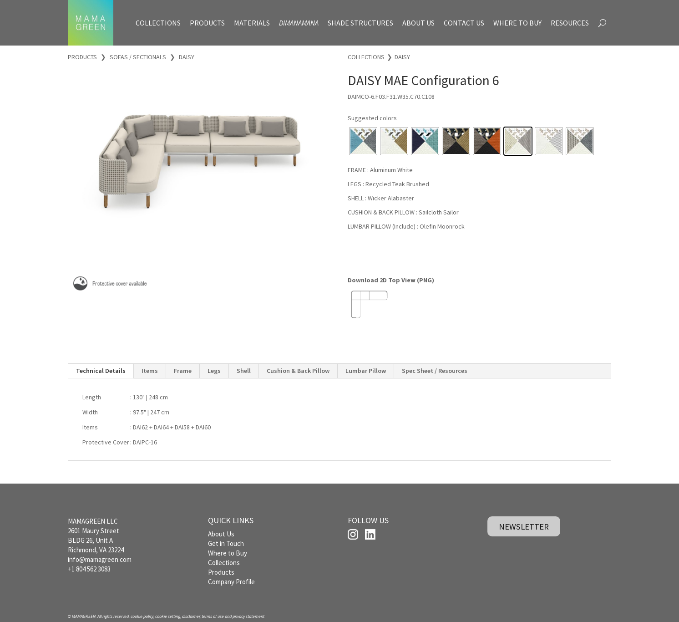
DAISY (186, 57)
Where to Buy (227, 553)
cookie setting (167, 616)
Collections (224, 562)
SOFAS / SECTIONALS (138, 57)
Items (150, 371)
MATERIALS (252, 22)
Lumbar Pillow (365, 371)
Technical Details (101, 371)
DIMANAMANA (299, 22)
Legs (214, 371)
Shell (244, 371)
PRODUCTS (207, 22)
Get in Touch (226, 543)
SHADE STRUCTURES (360, 22)
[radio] (363, 141)
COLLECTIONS (158, 22)
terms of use (213, 616)
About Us (221, 534)
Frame (183, 371)
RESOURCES (570, 22)
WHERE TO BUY (517, 22)
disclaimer (191, 616)
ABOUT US (418, 22)
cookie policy (142, 616)
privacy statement (248, 616)
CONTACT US (464, 22)
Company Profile (231, 581)
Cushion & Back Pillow (298, 371)
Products (221, 572)
